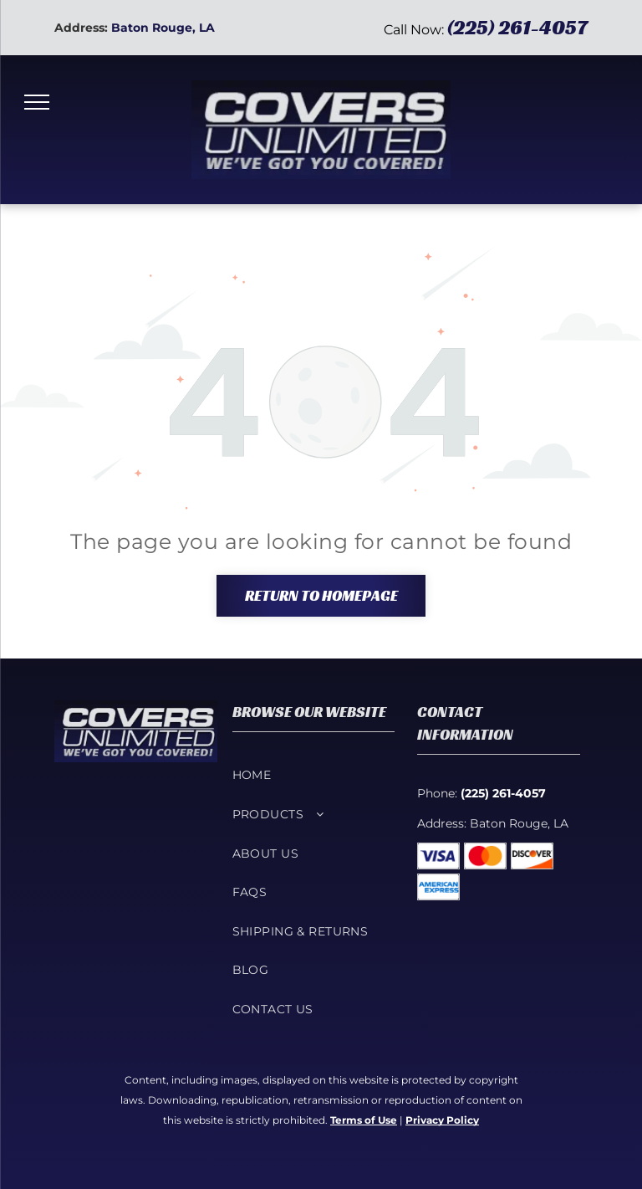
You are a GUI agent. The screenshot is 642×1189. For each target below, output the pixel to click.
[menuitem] (313, 775)
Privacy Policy (442, 1120)
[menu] (37, 102)
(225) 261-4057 (517, 27)
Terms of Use (363, 1120)
